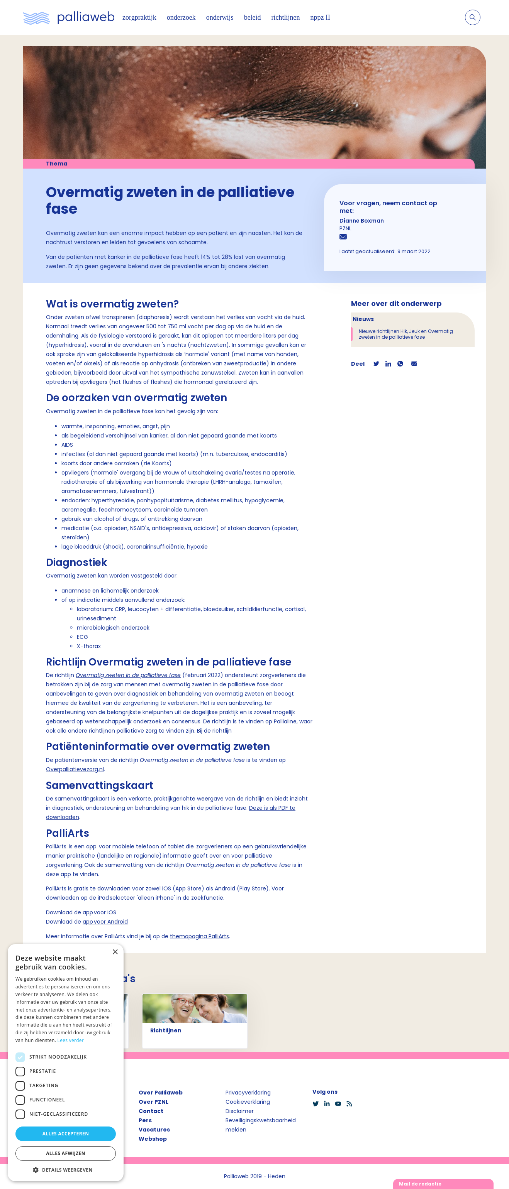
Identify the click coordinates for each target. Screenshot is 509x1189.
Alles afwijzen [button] (65, 1153)
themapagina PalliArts (199, 936)
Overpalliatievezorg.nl (75, 769)
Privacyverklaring (248, 1092)
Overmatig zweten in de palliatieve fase (128, 675)
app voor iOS (99, 912)
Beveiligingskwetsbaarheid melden (261, 1124)
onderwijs (220, 17)
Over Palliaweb (161, 1092)
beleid (252, 17)
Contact (151, 1111)
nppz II (320, 17)
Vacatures (154, 1129)
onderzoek (181, 17)
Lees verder (71, 1040)
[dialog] (66, 1062)
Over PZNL (153, 1102)
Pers (145, 1120)
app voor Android (105, 922)
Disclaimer (240, 1111)
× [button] (115, 952)
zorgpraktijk (139, 17)
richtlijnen (285, 17)
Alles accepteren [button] (65, 1133)
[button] (65, 1170)
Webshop (153, 1139)
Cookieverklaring (248, 1102)
